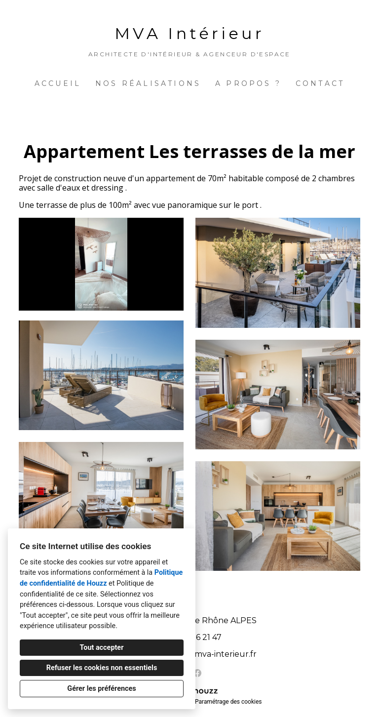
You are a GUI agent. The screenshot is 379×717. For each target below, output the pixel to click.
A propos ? (248, 83)
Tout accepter (102, 647)
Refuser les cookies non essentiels (101, 668)
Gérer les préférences (101, 688)
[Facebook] (197, 673)
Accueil (58, 83)
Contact (320, 83)
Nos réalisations (148, 83)
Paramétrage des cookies (228, 701)
